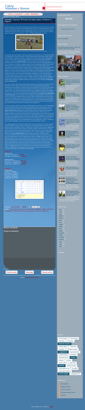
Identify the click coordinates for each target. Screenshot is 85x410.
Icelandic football (71, 365)
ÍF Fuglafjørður (8, 211)
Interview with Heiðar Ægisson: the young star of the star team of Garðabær (73, 158)
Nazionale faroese (63, 357)
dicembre (61, 239)
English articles (63, 362)
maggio (61, 224)
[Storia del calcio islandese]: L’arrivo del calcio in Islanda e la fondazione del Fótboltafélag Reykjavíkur (72, 180)
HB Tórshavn (50, 209)
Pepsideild (61, 349)
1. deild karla (73, 346)
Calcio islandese (63, 338)
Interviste (61, 365)
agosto (61, 230)
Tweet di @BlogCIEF (63, 38)
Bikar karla (72, 362)
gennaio (61, 216)
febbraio (61, 218)
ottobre (61, 235)
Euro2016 (74, 368)
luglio (60, 228)
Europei (73, 357)
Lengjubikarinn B (75, 373)
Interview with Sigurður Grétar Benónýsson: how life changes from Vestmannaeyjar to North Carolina (72, 134)
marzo (61, 220)
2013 (60, 209)
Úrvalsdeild (70, 341)
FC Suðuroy (44, 209)
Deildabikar (73, 354)
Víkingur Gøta (45, 211)
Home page (29, 272)
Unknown (63, 395)
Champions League (72, 349)
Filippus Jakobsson (66, 386)
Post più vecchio (47, 272)
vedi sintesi (21, 154)
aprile (60, 222)
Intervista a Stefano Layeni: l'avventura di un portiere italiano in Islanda (73, 146)
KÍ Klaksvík (15, 211)
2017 (60, 244)
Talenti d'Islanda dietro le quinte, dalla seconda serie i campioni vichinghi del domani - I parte (73, 193)
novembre (62, 237)
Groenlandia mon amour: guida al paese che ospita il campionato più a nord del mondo (73, 121)
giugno (61, 226)
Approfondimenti (74, 352)
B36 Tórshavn (17, 209)
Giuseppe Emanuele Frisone (68, 392)
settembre (62, 233)
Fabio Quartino (64, 383)
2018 (60, 246)
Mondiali (61, 360)
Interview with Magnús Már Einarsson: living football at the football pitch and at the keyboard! (73, 82)
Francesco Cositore (66, 389)
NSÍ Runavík (22, 211)
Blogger (51, 406)
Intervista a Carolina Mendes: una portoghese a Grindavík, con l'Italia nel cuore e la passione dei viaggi (73, 108)
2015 (60, 214)
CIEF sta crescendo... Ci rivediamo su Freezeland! (72, 168)
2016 (60, 242)
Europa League (63, 346)
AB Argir (11, 209)
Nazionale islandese (64, 343)
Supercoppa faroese (30, 211)
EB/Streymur (31, 209)
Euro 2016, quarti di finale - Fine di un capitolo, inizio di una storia (69, 48)
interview (68, 360)
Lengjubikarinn (63, 352)
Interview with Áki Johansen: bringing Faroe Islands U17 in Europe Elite (73, 94)
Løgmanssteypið (63, 354)
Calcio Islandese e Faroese (68, 29)
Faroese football (63, 373)
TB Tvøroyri (38, 211)
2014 (60, 211)
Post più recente (11, 272)
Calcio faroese (24, 209)
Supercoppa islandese (65, 371)
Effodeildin (37, 209)
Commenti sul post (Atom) (32, 277)
